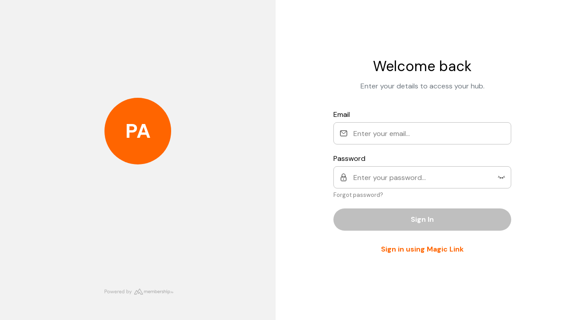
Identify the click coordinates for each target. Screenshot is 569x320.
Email (341, 114)
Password (349, 158)
